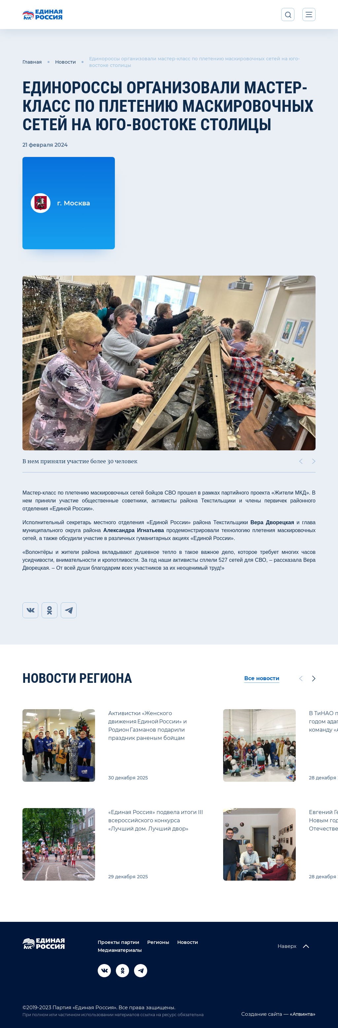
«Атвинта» (302, 1014)
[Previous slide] (300, 461)
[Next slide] (314, 461)
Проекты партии (118, 942)
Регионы (158, 942)
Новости (65, 62)
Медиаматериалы (120, 950)
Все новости (261, 678)
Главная (32, 62)
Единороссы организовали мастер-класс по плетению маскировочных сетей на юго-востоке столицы (194, 62)
